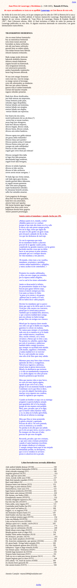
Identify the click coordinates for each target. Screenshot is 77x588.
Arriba (38, 585)
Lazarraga (45, 10)
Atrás (74, 2)
